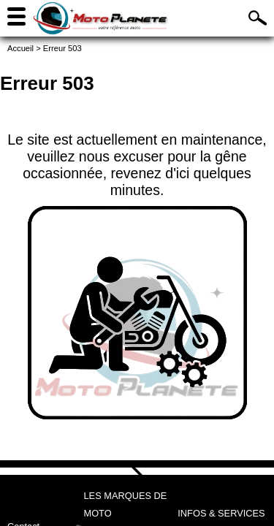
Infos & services (221, 513)
